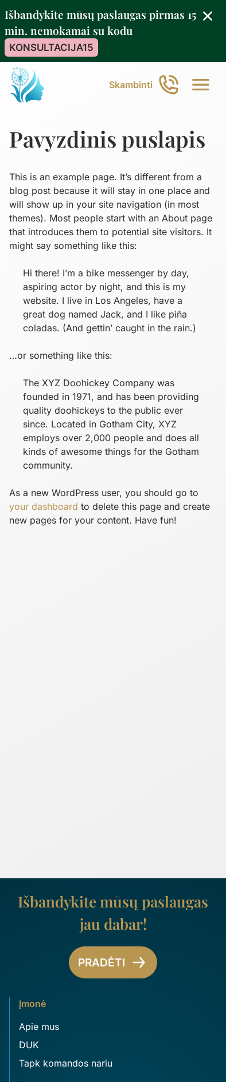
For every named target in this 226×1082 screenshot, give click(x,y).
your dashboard (43, 506)
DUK (29, 1045)
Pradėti (113, 962)
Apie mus (39, 1026)
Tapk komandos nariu (65, 1063)
